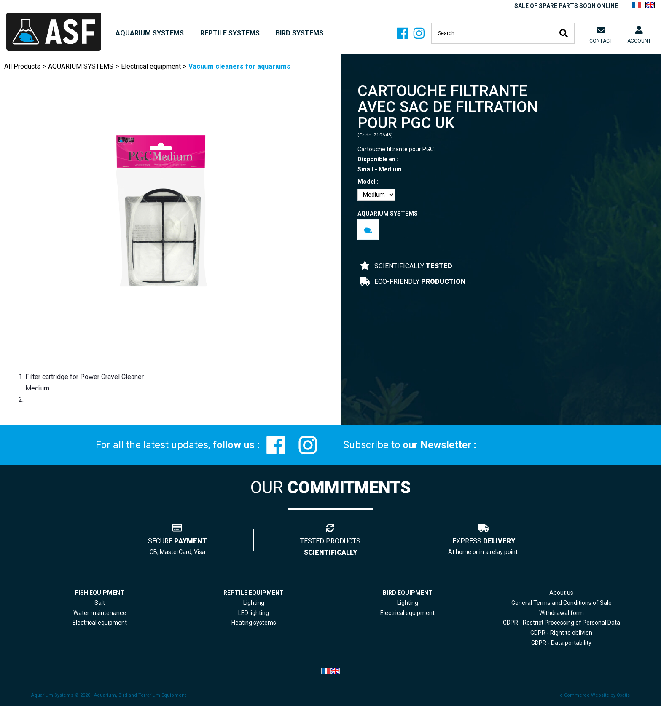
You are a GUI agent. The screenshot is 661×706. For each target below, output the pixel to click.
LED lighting (253, 613)
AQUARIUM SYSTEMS (150, 33)
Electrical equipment (151, 66)
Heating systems (253, 622)
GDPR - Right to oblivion (561, 632)
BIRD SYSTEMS (299, 33)
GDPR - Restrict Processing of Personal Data (561, 622)
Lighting (253, 602)
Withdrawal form (561, 613)
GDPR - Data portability (561, 642)
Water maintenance (99, 613)
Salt (99, 602)
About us (561, 592)
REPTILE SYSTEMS (230, 33)
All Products (22, 66)
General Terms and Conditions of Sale (561, 602)
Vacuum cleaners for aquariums (239, 66)
